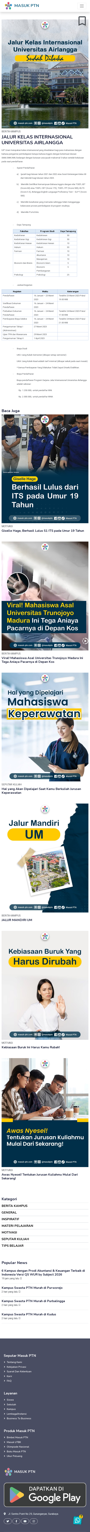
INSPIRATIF (10, 1219)
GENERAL (9, 1212)
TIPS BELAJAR (12, 1246)
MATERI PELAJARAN (17, 1226)
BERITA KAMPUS (14, 1206)
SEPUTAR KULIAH (15, 1239)
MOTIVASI (9, 1232)
